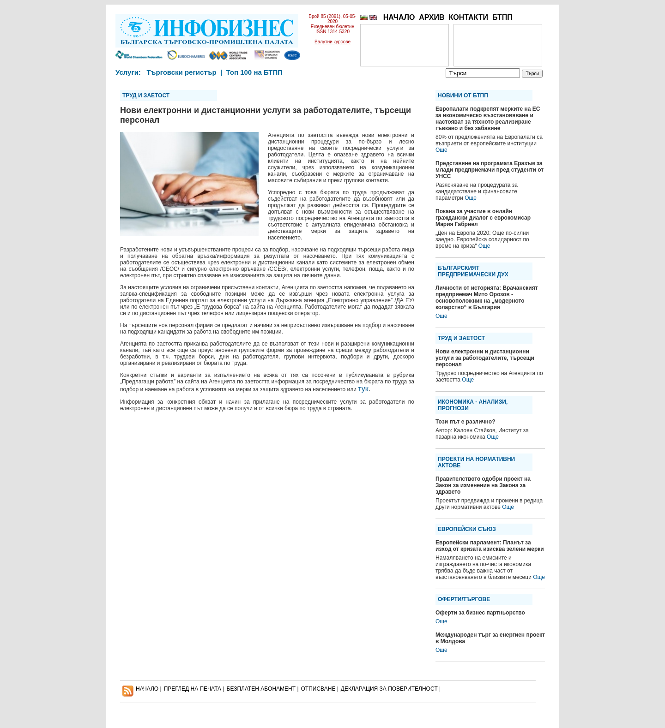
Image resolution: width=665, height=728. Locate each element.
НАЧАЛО (399, 17)
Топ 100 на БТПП (254, 72)
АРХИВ (431, 17)
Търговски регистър (181, 72)
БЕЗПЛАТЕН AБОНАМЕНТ (261, 689)
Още (441, 150)
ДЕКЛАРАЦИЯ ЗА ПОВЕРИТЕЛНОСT (389, 689)
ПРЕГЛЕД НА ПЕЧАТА (192, 689)
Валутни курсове (332, 41)
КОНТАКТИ (468, 17)
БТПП (502, 17)
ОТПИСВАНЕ (318, 689)
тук (363, 389)
